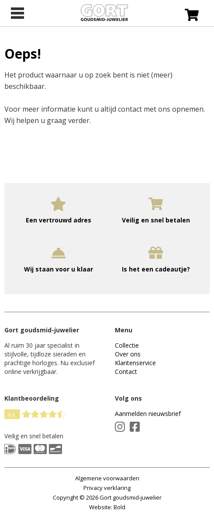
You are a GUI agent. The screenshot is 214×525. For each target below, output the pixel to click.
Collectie (127, 345)
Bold (119, 507)
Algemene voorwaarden (107, 478)
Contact (126, 371)
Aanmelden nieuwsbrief (148, 413)
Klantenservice (135, 363)
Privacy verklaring (107, 488)
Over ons (128, 354)
